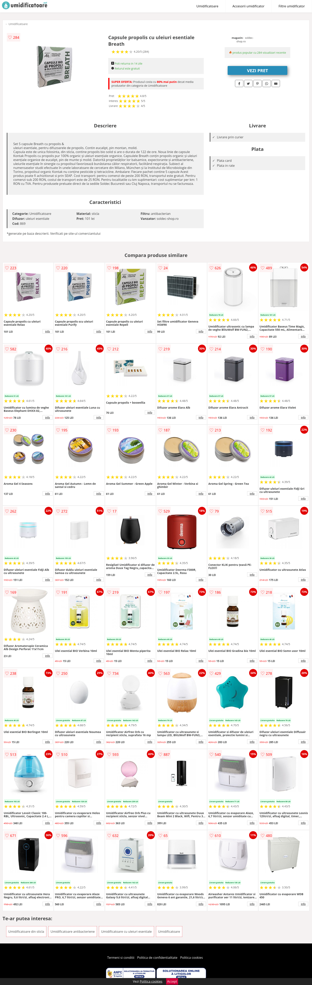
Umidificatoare (207, 6)
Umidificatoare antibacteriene (73, 931)
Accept (172, 981)
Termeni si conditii (121, 957)
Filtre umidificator (292, 6)
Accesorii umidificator (248, 6)
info (47, 331)
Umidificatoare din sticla (26, 931)
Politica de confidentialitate (157, 957)
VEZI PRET (257, 70)
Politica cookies (191, 957)
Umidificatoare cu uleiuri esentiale (126, 931)
